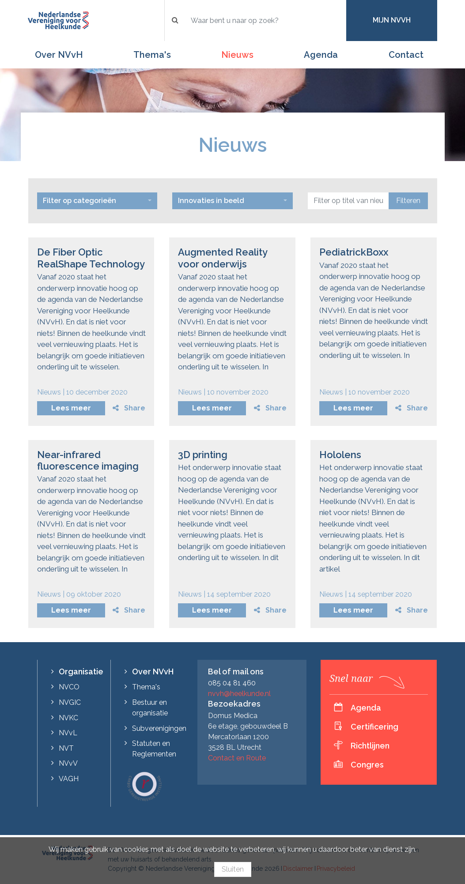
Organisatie (81, 671)
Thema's (152, 54)
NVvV (68, 763)
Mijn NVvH (392, 20)
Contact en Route (237, 758)
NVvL (68, 733)
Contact (406, 54)
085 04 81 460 (232, 683)
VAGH (69, 779)
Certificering (374, 726)
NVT (66, 748)
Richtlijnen (370, 745)
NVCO (69, 687)
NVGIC (70, 702)
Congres (367, 764)
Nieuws (237, 54)
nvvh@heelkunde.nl (239, 693)
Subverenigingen (159, 728)
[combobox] (97, 200)
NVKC (68, 718)
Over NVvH (59, 54)
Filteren (408, 200)
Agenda (321, 54)
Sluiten (233, 869)
